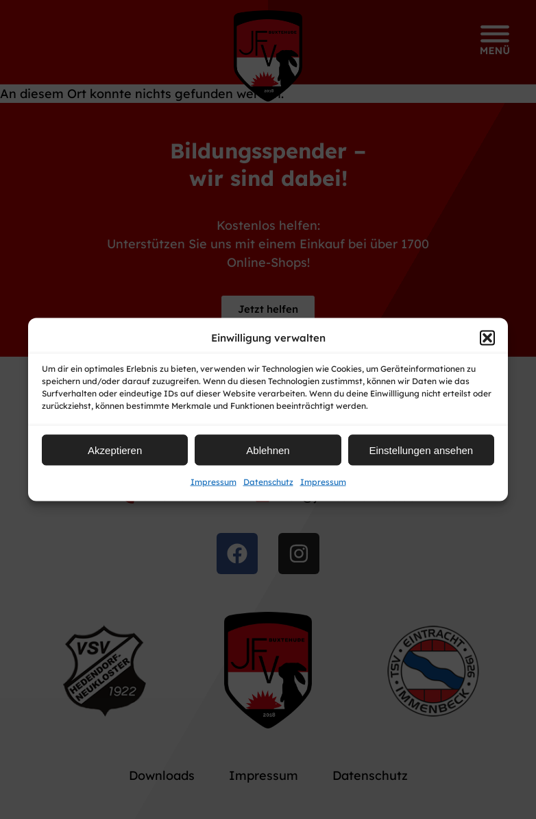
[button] (487, 337)
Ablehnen (267, 449)
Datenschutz (268, 482)
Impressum (213, 482)
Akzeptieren (115, 449)
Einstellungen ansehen (421, 449)
